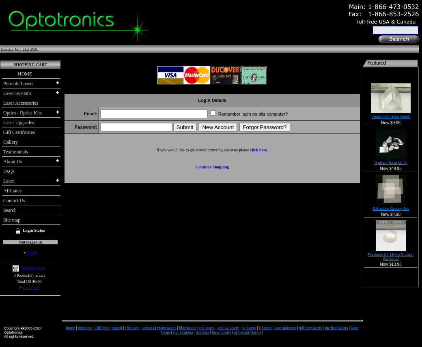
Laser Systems (17, 93)
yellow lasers (228, 327)
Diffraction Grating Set (391, 209)
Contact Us (14, 200)
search (117, 327)
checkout (132, 327)
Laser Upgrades (18, 122)
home (70, 327)
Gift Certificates (19, 132)
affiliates (102, 327)
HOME (17, 74)
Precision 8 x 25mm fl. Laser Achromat (391, 256)
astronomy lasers (248, 332)
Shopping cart (33, 267)
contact (148, 327)
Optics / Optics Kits (22, 113)
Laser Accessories (20, 103)
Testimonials (15, 152)
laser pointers (285, 327)
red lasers (207, 327)
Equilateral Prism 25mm (390, 117)
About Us (12, 161)
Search (10, 210)
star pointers (183, 332)
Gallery (10, 142)
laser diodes (221, 332)
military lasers (310, 327)
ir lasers (265, 327)
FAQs (9, 171)
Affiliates (12, 191)
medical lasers (336, 327)
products (85, 327)
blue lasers (187, 327)
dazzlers (202, 332)
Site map (11, 220)
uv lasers (248, 327)
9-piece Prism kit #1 (391, 163)
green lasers (166, 327)
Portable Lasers (18, 83)
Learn (9, 181)
